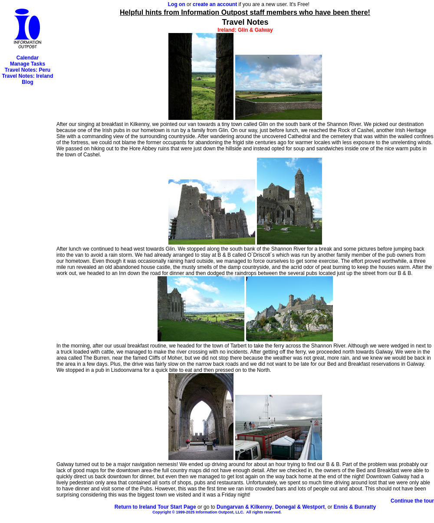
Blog (27, 82)
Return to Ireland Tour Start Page (155, 507)
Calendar (27, 58)
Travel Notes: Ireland (27, 76)
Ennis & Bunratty (355, 507)
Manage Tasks (27, 64)
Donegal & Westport (300, 507)
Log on (176, 4)
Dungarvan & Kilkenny (244, 507)
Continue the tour (412, 501)
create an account (215, 4)
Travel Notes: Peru (27, 70)
